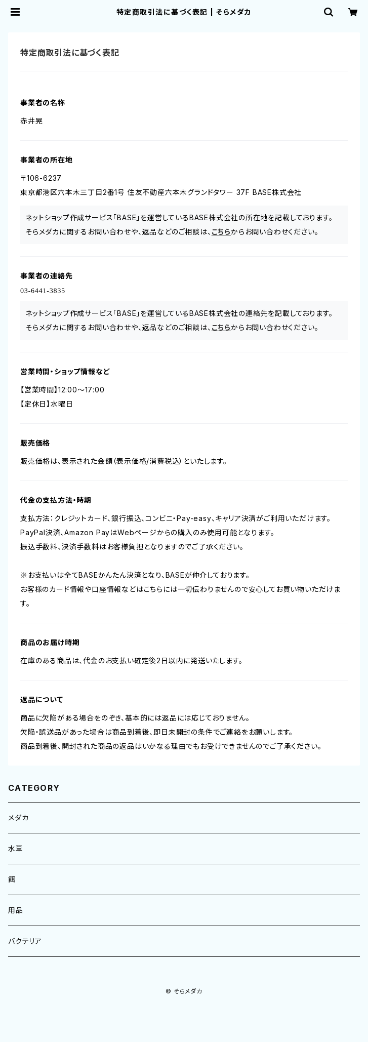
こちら (221, 231)
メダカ (18, 817)
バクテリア (25, 941)
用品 (15, 910)
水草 (15, 848)
